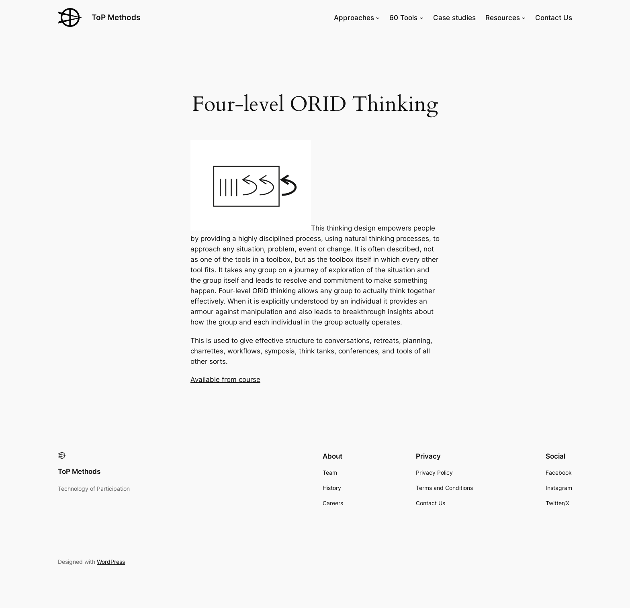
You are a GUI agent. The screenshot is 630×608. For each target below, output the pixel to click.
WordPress (111, 561)
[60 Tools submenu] (421, 18)
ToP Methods (116, 17)
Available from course (225, 379)
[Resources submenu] (524, 18)
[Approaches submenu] (378, 18)
